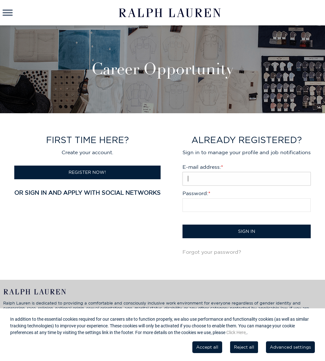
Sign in (246, 231)
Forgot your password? (211, 252)
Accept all (207, 347)
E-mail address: (202, 167)
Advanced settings (290, 347)
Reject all (244, 347)
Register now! (87, 172)
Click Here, (236, 332)
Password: (196, 193)
